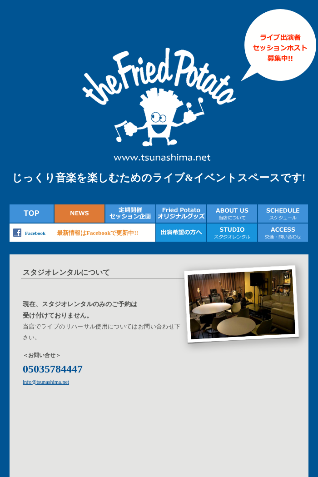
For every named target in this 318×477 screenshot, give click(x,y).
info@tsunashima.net (46, 382)
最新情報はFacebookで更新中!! (97, 232)
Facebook (35, 233)
